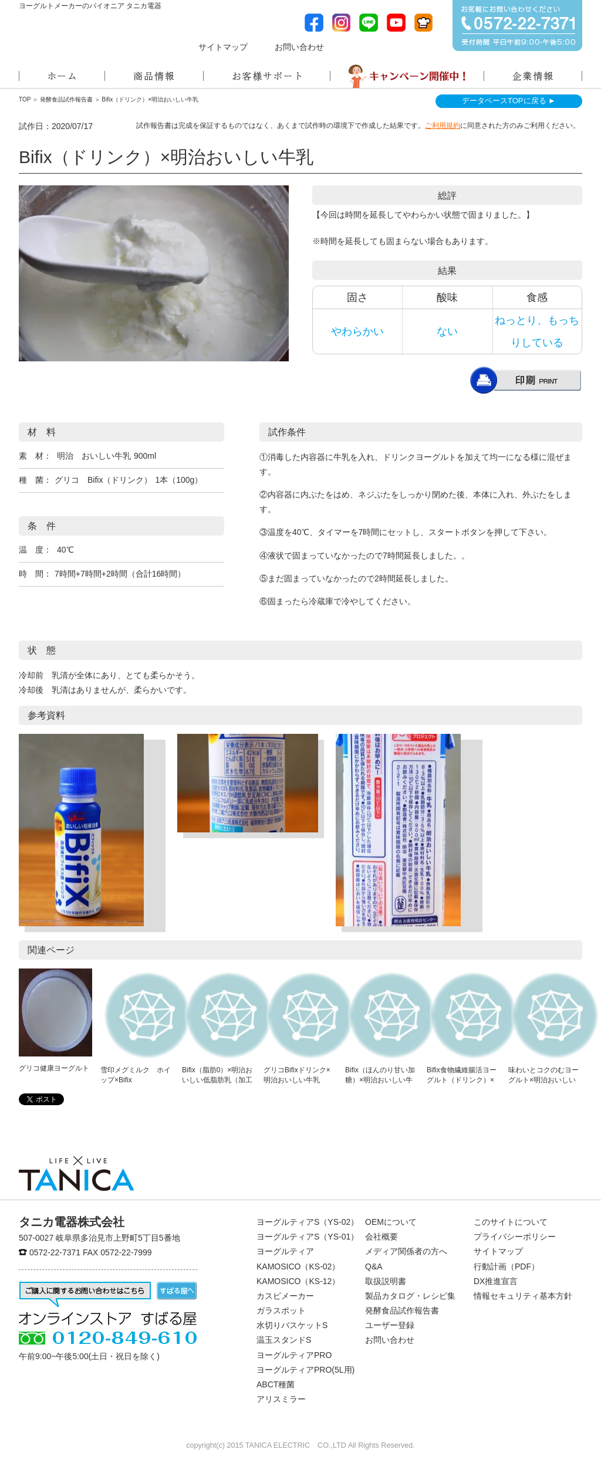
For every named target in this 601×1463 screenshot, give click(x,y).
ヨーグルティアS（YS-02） (307, 1222)
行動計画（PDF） (506, 1266)
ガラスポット (281, 1310)
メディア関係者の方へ (385, 46)
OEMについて (391, 1222)
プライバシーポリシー (515, 1236)
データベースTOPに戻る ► (509, 100)
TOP (25, 99)
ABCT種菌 (275, 1384)
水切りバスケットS (291, 1325)
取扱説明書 (385, 1281)
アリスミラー (281, 1399)
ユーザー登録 (389, 1325)
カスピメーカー (285, 1296)
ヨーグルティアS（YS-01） (307, 1236)
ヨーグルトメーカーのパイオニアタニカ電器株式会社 (76, 38)
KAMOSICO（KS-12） (298, 1281)
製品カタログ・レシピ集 (410, 1296)
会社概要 (381, 1236)
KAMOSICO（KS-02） (298, 1266)
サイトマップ (223, 47)
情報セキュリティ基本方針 (523, 1296)
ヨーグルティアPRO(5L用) (305, 1369)
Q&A (374, 1266)
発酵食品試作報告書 (66, 99)
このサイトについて (511, 1222)
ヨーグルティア (285, 1251)
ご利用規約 (442, 125)
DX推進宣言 (496, 1281)
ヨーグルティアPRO (294, 1355)
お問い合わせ (299, 47)
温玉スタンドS (283, 1340)
